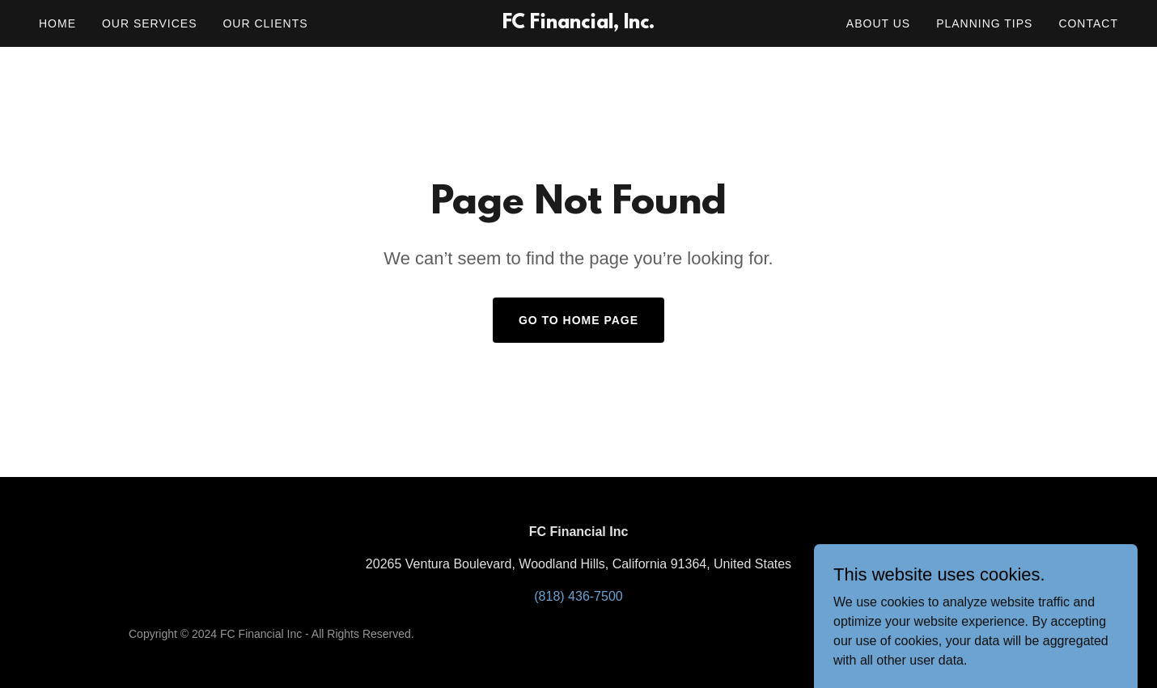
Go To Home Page (578, 320)
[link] (579, 24)
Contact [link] (1088, 23)
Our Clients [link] (264, 23)
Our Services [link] (149, 23)
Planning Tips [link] (984, 23)
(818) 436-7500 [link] (578, 596)
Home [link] (57, 23)
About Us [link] (878, 23)
